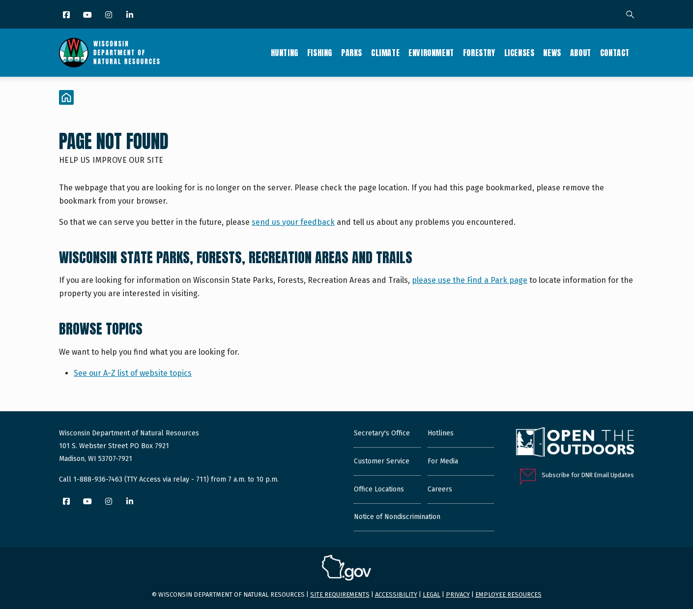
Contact (615, 53)
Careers (440, 489)
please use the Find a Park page (469, 280)
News (552, 53)
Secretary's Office (382, 433)
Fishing (319, 53)
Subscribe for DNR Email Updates (588, 475)
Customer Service (381, 461)
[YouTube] (88, 15)
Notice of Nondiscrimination (397, 517)
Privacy (458, 594)
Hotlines (441, 433)
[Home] (66, 97)
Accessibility (396, 594)
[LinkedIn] (130, 15)
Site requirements (340, 594)
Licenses (519, 53)
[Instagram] (109, 15)
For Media (443, 461)
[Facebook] (67, 15)
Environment (431, 53)
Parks (351, 53)
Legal (431, 594)
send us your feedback (293, 222)
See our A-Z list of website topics (133, 373)
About (580, 53)
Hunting (284, 53)
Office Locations (379, 489)
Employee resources (508, 594)
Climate (385, 53)
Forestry (479, 53)
